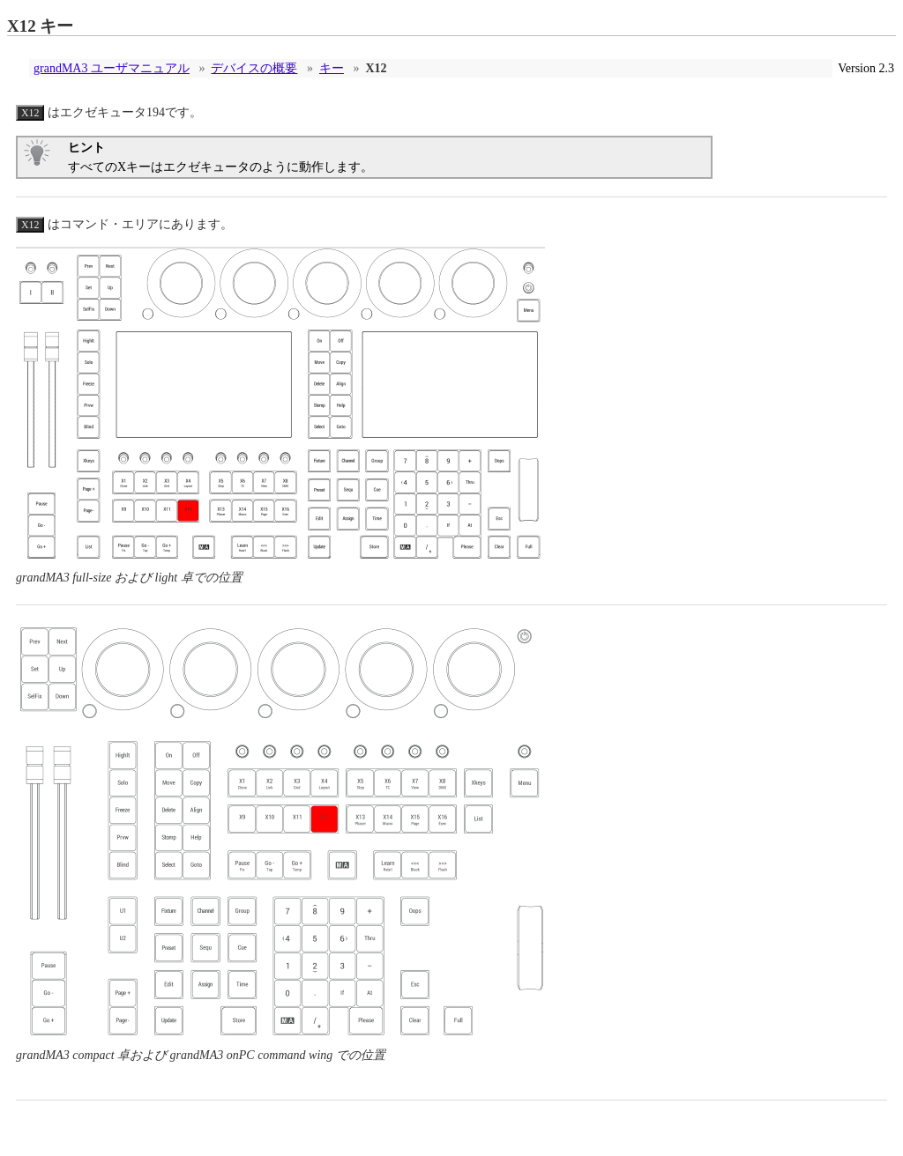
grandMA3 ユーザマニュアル (112, 68)
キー (331, 68)
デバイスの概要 (254, 68)
